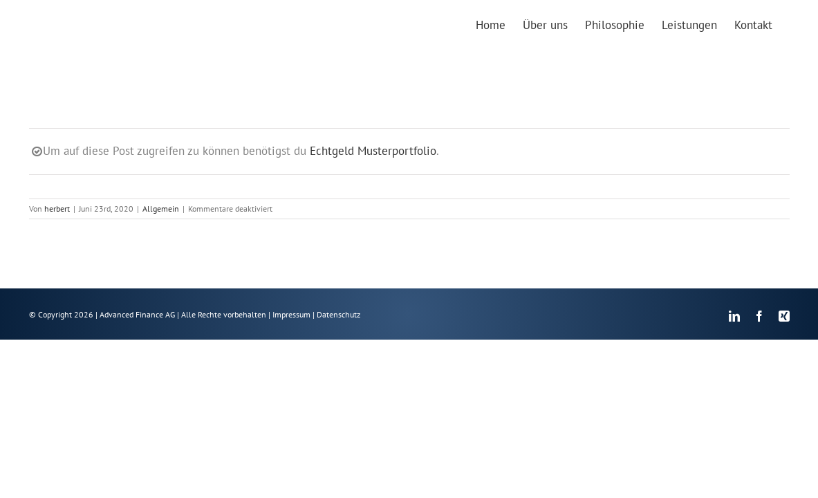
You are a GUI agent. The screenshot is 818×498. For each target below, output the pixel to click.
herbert (57, 208)
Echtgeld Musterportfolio (373, 150)
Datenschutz (338, 314)
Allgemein (160, 208)
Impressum (291, 314)
